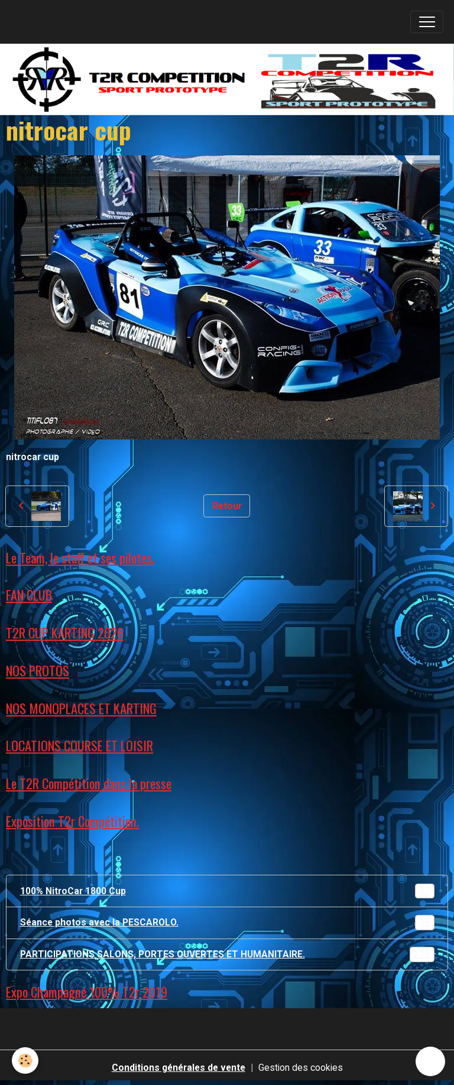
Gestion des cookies (300, 1067)
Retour (227, 505)
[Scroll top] (430, 1061)
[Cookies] (25, 1060)
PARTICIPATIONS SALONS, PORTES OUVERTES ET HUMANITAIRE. (227, 954)
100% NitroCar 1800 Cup (227, 891)
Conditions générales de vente (178, 1067)
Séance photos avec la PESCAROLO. (227, 922)
